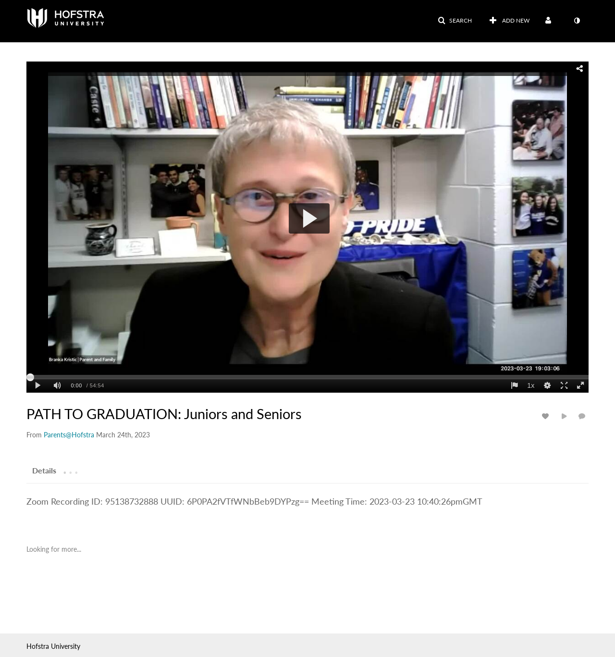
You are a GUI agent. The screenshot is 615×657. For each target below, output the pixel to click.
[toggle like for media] (546, 416)
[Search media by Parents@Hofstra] (69, 435)
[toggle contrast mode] (577, 20)
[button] (454, 20)
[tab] (44, 470)
